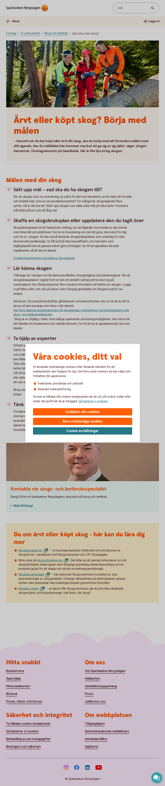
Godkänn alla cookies (82, 412)
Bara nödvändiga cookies (83, 421)
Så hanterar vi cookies (93, 401)
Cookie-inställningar (82, 431)
